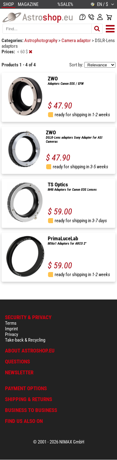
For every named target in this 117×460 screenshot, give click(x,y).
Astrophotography (41, 40)
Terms (11, 323)
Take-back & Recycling (25, 340)
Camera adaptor (76, 40)
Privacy (11, 334)
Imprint (11, 329)
